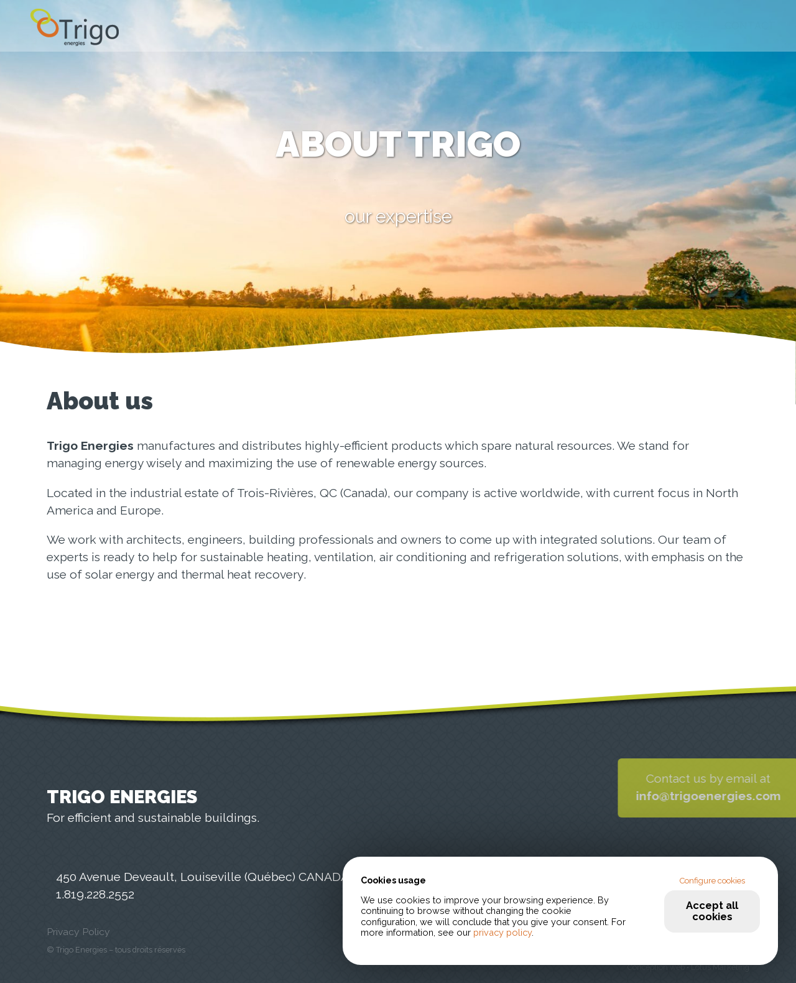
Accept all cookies (712, 910)
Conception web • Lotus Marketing (688, 967)
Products (561, 26)
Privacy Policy (78, 932)
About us (657, 26)
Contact (749, 26)
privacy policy (502, 932)
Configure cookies (712, 880)
